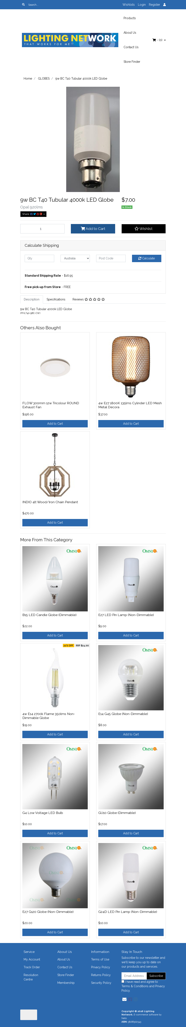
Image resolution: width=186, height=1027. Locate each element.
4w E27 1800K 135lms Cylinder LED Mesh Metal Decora (130, 405)
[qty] (39, 258)
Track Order (32, 967)
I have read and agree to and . (143, 986)
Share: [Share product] (32, 214)
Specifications (56, 299)
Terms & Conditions (134, 986)
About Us (130, 32)
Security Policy (101, 982)
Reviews (89, 299)
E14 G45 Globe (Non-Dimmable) (123, 714)
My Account (32, 959)
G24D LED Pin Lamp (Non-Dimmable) (127, 912)
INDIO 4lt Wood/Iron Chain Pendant (50, 502)
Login (142, 4)
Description (31, 299)
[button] (143, 228)
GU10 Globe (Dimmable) (117, 813)
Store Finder (132, 61)
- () (157, 40)
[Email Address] (134, 976)
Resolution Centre (31, 977)
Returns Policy (101, 975)
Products (130, 18)
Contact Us (131, 47)
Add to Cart (93, 229)
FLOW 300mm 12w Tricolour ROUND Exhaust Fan (50, 405)
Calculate (146, 258)
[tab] (31, 299)
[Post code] (111, 258)
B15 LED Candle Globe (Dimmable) (49, 615)
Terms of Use (100, 959)
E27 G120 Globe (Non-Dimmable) (48, 912)
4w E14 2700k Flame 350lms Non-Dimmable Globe (48, 716)
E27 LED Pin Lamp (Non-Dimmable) (126, 615)
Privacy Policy (100, 967)
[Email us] (124, 999)
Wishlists (129, 4)
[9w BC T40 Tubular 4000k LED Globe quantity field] (42, 228)
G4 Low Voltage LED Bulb (42, 813)
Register (154, 4)
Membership (66, 982)
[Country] (75, 258)
